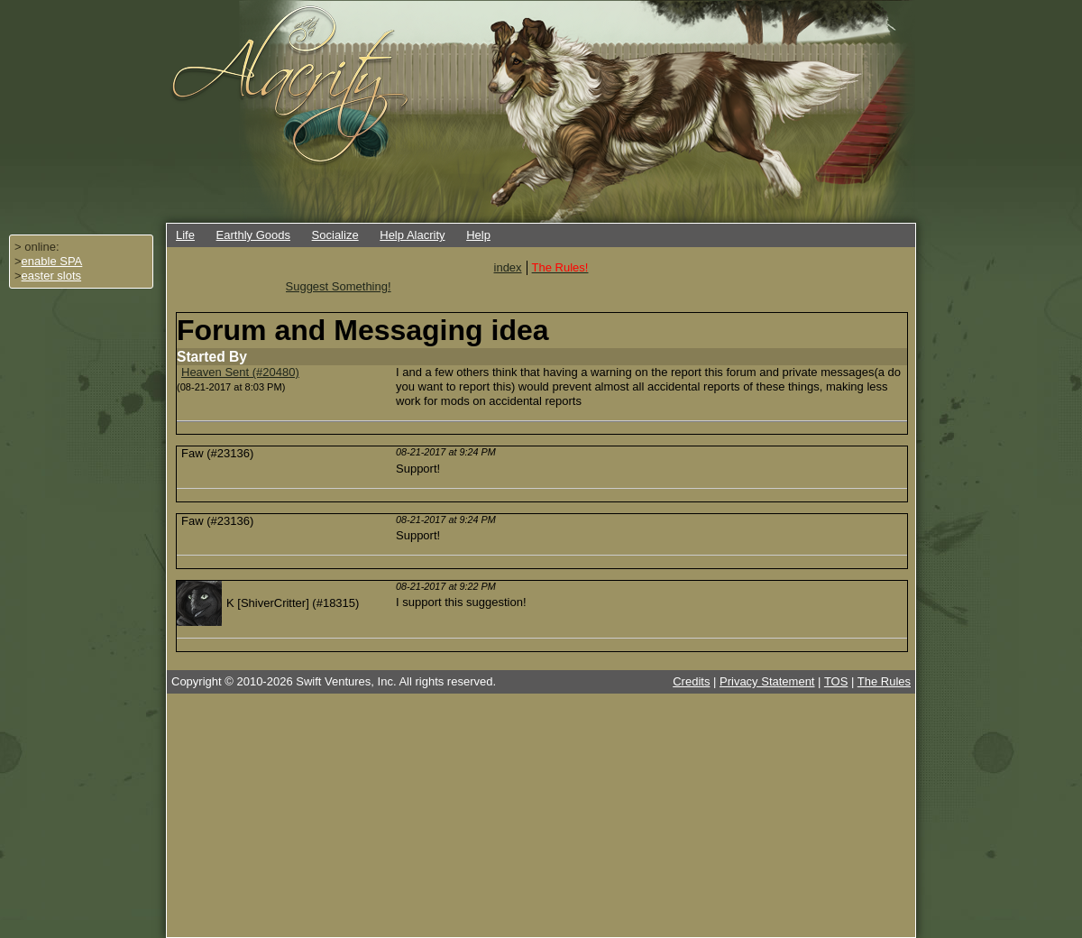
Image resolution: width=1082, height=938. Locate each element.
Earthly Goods (253, 235)
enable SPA (52, 261)
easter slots (51, 275)
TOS (836, 681)
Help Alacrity (412, 235)
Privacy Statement (767, 681)
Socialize (335, 235)
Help (478, 235)
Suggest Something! (338, 286)
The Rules (884, 681)
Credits (691, 681)
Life (185, 235)
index (508, 267)
